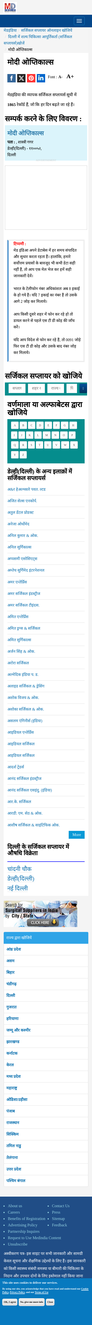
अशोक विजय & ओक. (23, 698)
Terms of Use (42, 1292)
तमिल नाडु (13, 1146)
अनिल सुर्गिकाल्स (19, 547)
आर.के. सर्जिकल (19, 802)
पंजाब (10, 1111)
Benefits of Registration (26, 1219)
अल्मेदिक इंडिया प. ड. (23, 674)
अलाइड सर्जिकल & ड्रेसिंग (25, 686)
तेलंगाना (12, 1158)
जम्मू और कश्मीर (18, 1030)
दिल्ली (10, 995)
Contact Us (61, 1206)
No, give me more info (31, 1302)
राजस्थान (12, 1123)
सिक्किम (12, 1134)
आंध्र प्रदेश (13, 949)
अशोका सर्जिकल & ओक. (25, 709)
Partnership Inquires (23, 1231)
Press (56, 1212)
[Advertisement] (46, 196)
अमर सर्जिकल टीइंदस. (23, 605)
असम (10, 961)
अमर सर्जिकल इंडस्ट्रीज (23, 594)
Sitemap (58, 1219)
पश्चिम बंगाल (15, 1181)
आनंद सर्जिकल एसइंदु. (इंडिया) (29, 790)
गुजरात (11, 1007)
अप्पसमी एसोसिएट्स (22, 559)
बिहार (10, 972)
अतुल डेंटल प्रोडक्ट (20, 512)
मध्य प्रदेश (13, 1076)
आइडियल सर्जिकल (21, 744)
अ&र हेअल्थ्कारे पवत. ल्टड (26, 489)
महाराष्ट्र (11, 1088)
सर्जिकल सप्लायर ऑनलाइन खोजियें (46, 30)
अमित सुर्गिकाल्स (19, 640)
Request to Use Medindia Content (34, 1238)
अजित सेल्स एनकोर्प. (22, 501)
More (76, 835)
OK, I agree (10, 1302)
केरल (10, 1065)
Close (50, 1302)
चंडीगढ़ (11, 984)
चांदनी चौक (19, 869)
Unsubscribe (17, 1244)
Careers (14, 1212)
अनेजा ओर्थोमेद (18, 524)
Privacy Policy (17, 1292)
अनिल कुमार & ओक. (22, 535)
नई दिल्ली (17, 888)
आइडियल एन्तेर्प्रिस (20, 732)
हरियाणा (12, 1019)
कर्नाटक (11, 1053)
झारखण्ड (12, 1042)
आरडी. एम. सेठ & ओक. (24, 813)
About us (15, 1206)
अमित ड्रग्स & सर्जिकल (23, 628)
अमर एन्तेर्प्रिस (17, 582)
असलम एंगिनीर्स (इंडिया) (24, 721)
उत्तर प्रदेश (13, 1169)
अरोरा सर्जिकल (18, 663)
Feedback (59, 1225)
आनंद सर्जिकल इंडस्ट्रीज (24, 779)
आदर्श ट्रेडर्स (15, 767)
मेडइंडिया (10, 30)
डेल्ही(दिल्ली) (20, 878)
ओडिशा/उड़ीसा (16, 1099)
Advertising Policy (22, 1225)
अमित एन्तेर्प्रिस (17, 617)
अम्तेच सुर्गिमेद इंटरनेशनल (25, 570)
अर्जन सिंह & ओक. (21, 651)
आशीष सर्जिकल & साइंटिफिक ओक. (33, 825)
